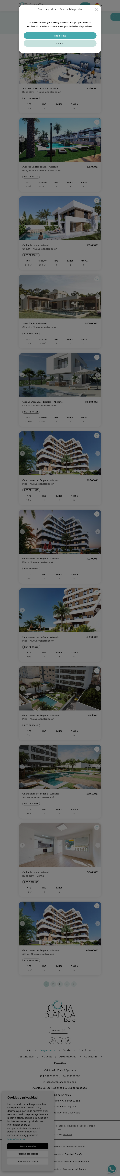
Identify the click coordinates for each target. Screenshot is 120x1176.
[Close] (96, 9)
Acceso (60, 43)
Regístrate (60, 35)
